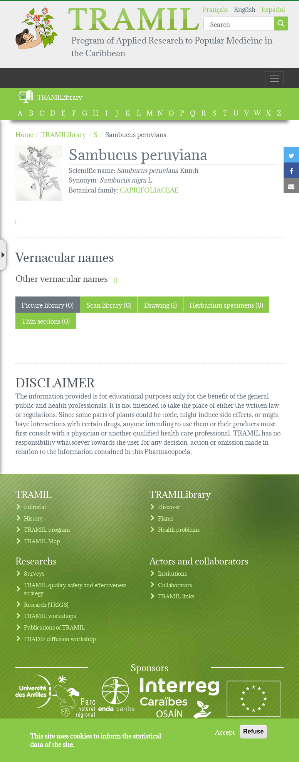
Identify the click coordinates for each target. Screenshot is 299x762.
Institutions (172, 573)
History (33, 518)
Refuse (253, 731)
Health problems (179, 529)
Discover (169, 506)
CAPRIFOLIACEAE (149, 189)
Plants (165, 518)
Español (273, 8)
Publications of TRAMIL (54, 627)
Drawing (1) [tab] (160, 304)
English (244, 8)
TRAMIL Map (42, 540)
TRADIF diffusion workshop (60, 638)
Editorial (35, 506)
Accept (225, 732)
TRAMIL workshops (50, 615)
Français (215, 8)
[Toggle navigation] (274, 78)
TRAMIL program (47, 529)
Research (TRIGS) (46, 604)
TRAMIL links (176, 595)
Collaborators (175, 584)
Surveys (34, 573)
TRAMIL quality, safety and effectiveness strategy (75, 589)
